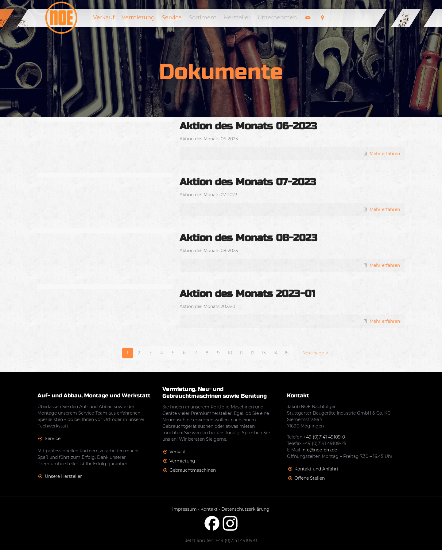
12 (252, 353)
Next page (316, 353)
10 (230, 353)
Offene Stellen (309, 478)
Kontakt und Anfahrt (316, 469)
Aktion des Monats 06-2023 (248, 126)
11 (241, 353)
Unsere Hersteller (63, 476)
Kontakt (209, 509)
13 (264, 353)
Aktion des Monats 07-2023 (248, 182)
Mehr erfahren (385, 153)
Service (52, 438)
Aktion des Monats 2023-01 (247, 294)
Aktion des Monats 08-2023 (248, 238)
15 (287, 353)
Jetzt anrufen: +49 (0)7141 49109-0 (221, 540)
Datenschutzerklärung (245, 509)
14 (275, 353)
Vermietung (182, 461)
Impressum (184, 509)
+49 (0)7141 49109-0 (324, 437)
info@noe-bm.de (319, 450)
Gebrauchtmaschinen (192, 470)
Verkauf (177, 451)
